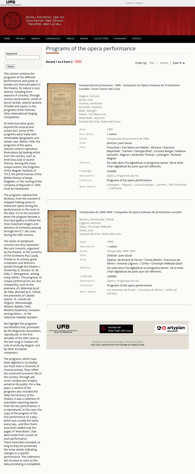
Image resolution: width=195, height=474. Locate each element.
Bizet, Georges (88, 110)
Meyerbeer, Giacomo (92, 118)
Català (129, 3)
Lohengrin (113, 184)
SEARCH (35, 38)
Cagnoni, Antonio (90, 223)
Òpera (111, 175)
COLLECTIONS (101, 38)
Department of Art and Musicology (108, 342)
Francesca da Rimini (150, 290)
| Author (163, 63)
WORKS (84, 38)
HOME (7, 38)
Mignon (127, 184)
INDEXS (70, 38)
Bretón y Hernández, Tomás (96, 219)
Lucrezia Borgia (143, 184)
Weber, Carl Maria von (92, 114)
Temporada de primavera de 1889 (128, 138)
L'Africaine (115, 188)
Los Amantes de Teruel (121, 290)
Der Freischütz (178, 184)
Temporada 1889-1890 (121, 251)
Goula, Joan (86, 100)
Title (151, 63)
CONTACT (137, 38)
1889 (110, 129)
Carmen (161, 184)
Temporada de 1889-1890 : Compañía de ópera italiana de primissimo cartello (130, 212)
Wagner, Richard (89, 96)
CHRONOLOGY (53, 38)
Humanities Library (134, 342)
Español (139, 3)
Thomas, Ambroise (90, 103)
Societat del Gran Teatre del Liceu (99, 121)
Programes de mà (127, 175)
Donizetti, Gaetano (90, 107)
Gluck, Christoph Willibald (95, 226)
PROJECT (21, 38)
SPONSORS (120, 38)
